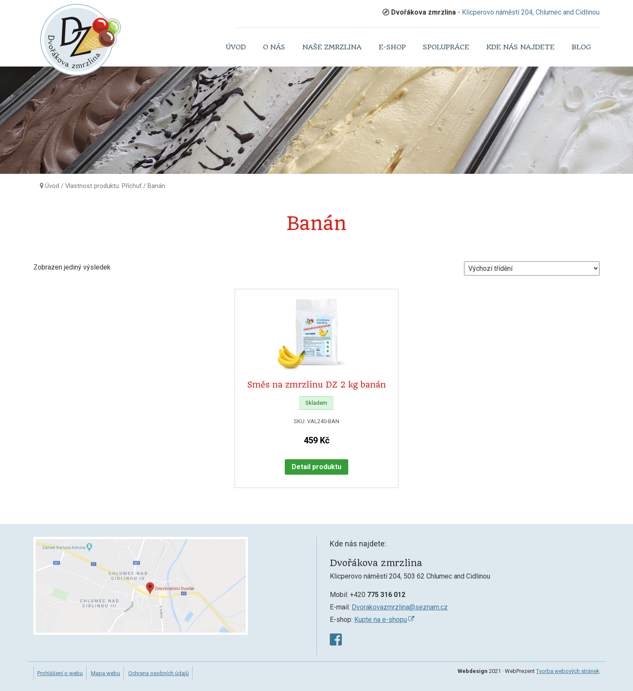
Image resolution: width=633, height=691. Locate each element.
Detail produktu (316, 467)
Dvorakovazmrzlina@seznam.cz (400, 607)
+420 (377, 595)
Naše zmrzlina (332, 47)
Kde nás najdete (520, 47)
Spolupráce (446, 47)
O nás (274, 47)
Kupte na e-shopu (380, 619)
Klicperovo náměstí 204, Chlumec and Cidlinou (531, 12)
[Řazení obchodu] (532, 268)
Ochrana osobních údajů (158, 673)
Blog (581, 47)
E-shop (392, 47)
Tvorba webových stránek (568, 671)
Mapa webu (105, 673)
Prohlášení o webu (60, 673)
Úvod (236, 47)
